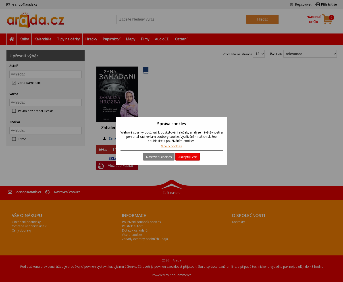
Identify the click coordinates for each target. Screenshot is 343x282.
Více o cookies (171, 146)
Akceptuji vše (187, 157)
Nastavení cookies (159, 157)
